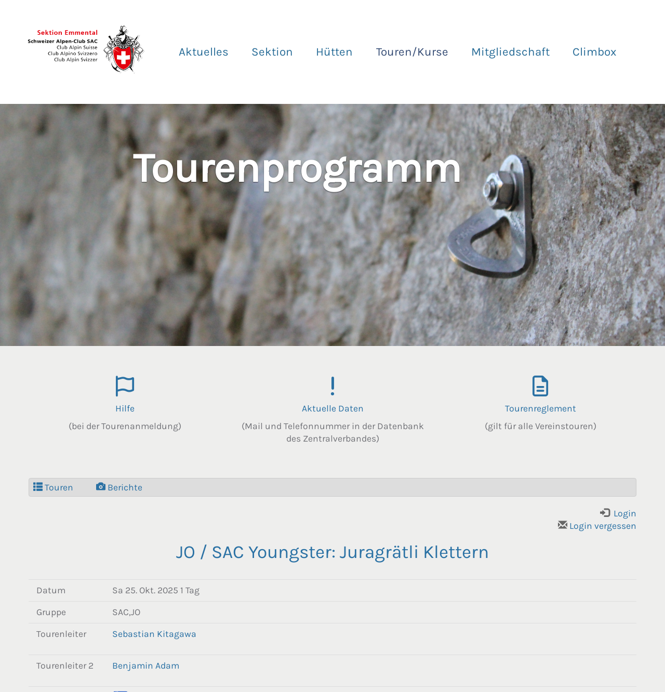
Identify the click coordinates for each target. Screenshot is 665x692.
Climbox (594, 52)
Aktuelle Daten (333, 408)
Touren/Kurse (412, 52)
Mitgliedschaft (510, 52)
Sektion (272, 52)
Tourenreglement (540, 408)
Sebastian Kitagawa (154, 634)
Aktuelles (204, 52)
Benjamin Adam (145, 665)
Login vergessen (597, 526)
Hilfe (125, 408)
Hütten (334, 52)
